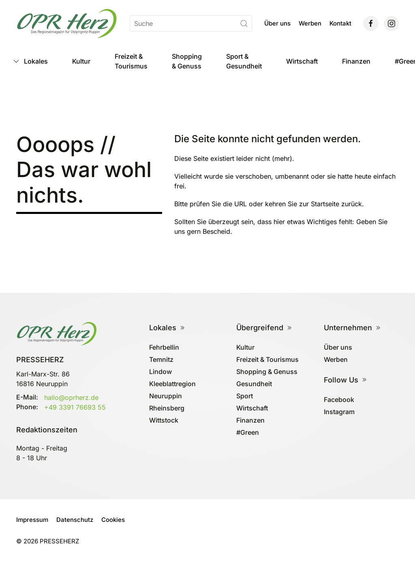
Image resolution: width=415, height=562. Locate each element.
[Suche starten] (244, 23)
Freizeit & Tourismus (131, 61)
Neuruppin (165, 396)
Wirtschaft (302, 61)
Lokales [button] (30, 61)
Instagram (339, 412)
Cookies (113, 520)
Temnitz (161, 359)
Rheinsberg (166, 408)
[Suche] (191, 23)
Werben (310, 23)
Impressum (32, 520)
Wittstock (163, 420)
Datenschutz (74, 520)
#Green (247, 432)
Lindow (160, 372)
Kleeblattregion (172, 384)
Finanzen (356, 61)
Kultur (81, 61)
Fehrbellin (164, 347)
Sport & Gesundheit (244, 61)
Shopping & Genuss (187, 61)
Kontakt (340, 23)
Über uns (277, 23)
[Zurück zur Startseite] (67, 23)
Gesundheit (254, 384)
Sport (244, 396)
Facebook (339, 399)
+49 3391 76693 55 (75, 407)
